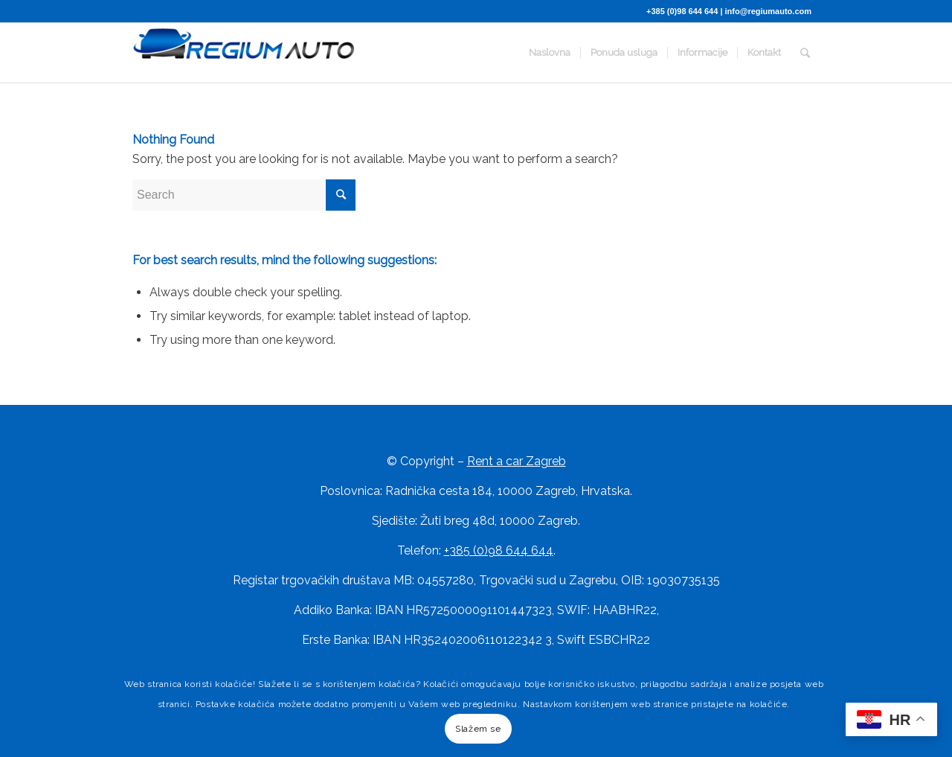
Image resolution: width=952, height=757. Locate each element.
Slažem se (478, 729)
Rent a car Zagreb (516, 461)
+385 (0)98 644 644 (682, 11)
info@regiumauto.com (768, 11)
